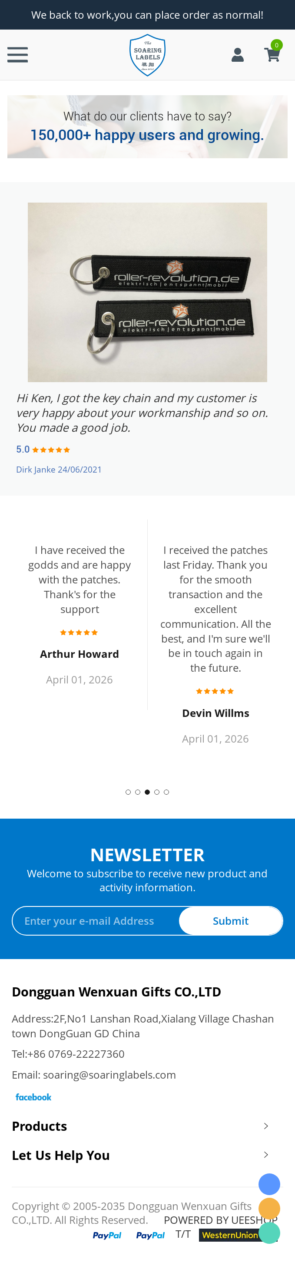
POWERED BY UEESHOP (221, 1220)
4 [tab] (156, 792)
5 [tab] (166, 792)
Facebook (33, 1097)
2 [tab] (137, 792)
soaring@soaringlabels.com (109, 1075)
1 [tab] (128, 792)
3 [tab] (147, 792)
